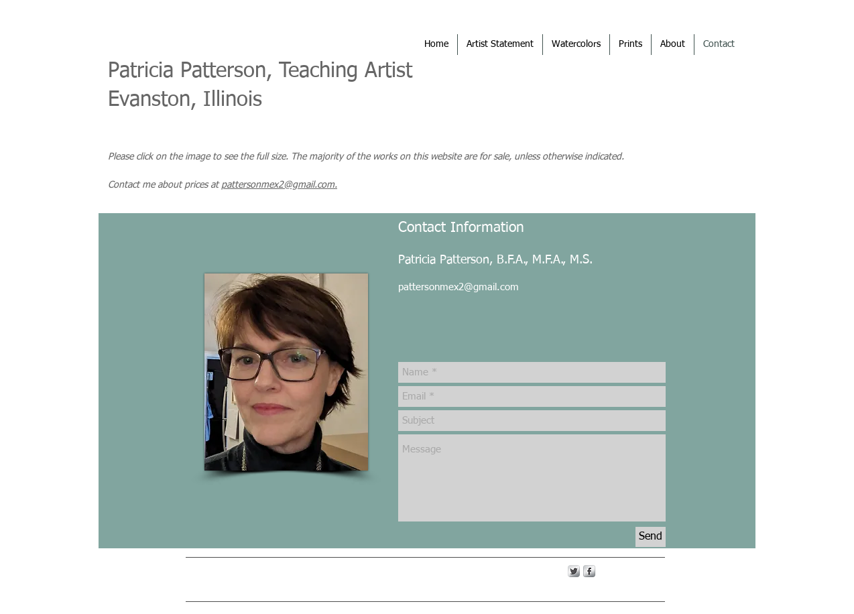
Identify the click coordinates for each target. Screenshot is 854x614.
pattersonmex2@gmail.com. (279, 185)
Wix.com (398, 570)
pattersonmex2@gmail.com (458, 287)
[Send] (650, 537)
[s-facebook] (589, 571)
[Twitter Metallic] (574, 571)
